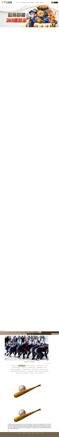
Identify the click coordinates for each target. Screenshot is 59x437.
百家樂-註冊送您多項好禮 (40, 364)
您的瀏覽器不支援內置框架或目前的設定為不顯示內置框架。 (29, 13)
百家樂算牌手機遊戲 (30, 369)
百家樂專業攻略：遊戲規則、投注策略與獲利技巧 (22, 371)
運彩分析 (29, 424)
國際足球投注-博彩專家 (22, 364)
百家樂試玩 (46, 364)
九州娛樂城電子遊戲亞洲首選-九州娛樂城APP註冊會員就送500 (18, 369)
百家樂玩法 (15, 332)
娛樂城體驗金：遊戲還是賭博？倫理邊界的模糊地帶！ (42, 369)
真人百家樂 (28, 332)
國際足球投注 (15, 422)
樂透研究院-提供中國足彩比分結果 (30, 364)
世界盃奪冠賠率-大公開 (14, 364)
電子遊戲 (12, 332)
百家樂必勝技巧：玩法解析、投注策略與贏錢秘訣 (36, 371)
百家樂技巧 (24, 332)
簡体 (44, 332)
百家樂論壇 (33, 332)
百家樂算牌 (20, 332)
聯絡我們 (41, 332)
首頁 (8, 332)
